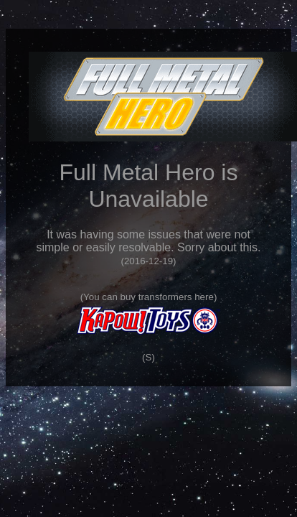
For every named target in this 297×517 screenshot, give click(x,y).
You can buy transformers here (148, 297)
